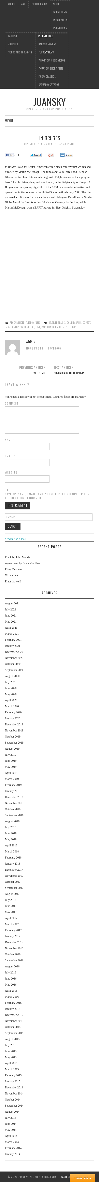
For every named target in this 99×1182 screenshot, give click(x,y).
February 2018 (13, 857)
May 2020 (10, 694)
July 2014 (10, 1117)
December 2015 (14, 1014)
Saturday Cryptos (49, 85)
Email (10, 456)
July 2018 (10, 827)
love (38, 327)
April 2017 (11, 918)
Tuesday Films (46, 52)
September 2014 (14, 1105)
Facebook (55, 348)
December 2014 (14, 1087)
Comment (12, 403)
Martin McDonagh (51, 327)
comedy (86, 322)
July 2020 (10, 682)
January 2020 (12, 718)
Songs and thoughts (20, 52)
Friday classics (47, 76)
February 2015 (13, 1075)
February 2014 (13, 1148)
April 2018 (11, 845)
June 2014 (10, 1123)
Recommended (45, 36)
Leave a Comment (66, 144)
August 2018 (12, 821)
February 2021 (13, 639)
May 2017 (10, 912)
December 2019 (14, 724)
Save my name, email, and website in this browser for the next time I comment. (47, 496)
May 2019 (10, 766)
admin (49, 144)
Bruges (62, 322)
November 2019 (14, 730)
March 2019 (12, 778)
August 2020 (12, 676)
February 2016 (13, 1002)
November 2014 (14, 1093)
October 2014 (12, 1099)
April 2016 (11, 990)
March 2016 (12, 996)
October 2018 (12, 809)
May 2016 (10, 984)
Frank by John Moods (17, 557)
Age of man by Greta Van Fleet (22, 563)
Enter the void (13, 581)
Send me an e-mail (15, 538)
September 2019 (14, 742)
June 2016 (10, 978)
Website (11, 472)
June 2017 (10, 906)
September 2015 (14, 1033)
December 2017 (14, 869)
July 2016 (10, 972)
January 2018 (12, 863)
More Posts (34, 348)
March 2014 (12, 1141)
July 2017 (10, 899)
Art (23, 4)
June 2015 (10, 1051)
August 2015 (12, 1039)
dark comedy (11, 327)
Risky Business (13, 569)
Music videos (60, 20)
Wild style (39, 373)
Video (56, 4)
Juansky (49, 101)
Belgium (52, 322)
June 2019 (10, 760)
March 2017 (12, 924)
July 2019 (10, 754)
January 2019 (12, 791)
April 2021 (11, 627)
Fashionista (68, 1177)
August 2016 (12, 966)
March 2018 (12, 851)
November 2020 (14, 657)
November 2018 (14, 803)
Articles (13, 44)
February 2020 (13, 712)
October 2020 (12, 664)
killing (30, 327)
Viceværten (11, 575)
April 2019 (11, 772)
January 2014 (12, 1154)
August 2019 (12, 748)
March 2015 (12, 1069)
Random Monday (47, 44)
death (23, 327)
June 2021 (10, 615)
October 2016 (12, 954)
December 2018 (14, 797)
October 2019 (12, 736)
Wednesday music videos (52, 60)
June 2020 (10, 688)
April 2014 (11, 1135)
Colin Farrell (74, 322)
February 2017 (13, 930)
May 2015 (10, 1057)
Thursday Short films (51, 68)
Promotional (60, 28)
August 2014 (12, 1111)
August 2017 (12, 893)
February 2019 (13, 785)
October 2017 (12, 881)
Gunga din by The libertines (69, 373)
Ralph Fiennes (69, 327)
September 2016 (14, 960)
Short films (60, 12)
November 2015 (14, 1020)
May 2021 (10, 621)
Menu (9, 120)
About (11, 4)
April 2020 (11, 700)
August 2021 (12, 603)
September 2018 (14, 815)
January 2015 (12, 1081)
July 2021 (10, 609)
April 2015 (11, 1063)
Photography (39, 4)
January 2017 (12, 936)
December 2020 (14, 651)
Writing (12, 36)
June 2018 (10, 833)
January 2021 (12, 645)
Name (10, 440)
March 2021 (12, 633)
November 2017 (14, 875)
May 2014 (10, 1129)
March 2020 (12, 706)
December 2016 (14, 942)
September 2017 (14, 887)
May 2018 (10, 839)
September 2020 (14, 670)
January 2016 (12, 1008)
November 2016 (14, 948)
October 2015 (12, 1027)
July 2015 (10, 1045)
